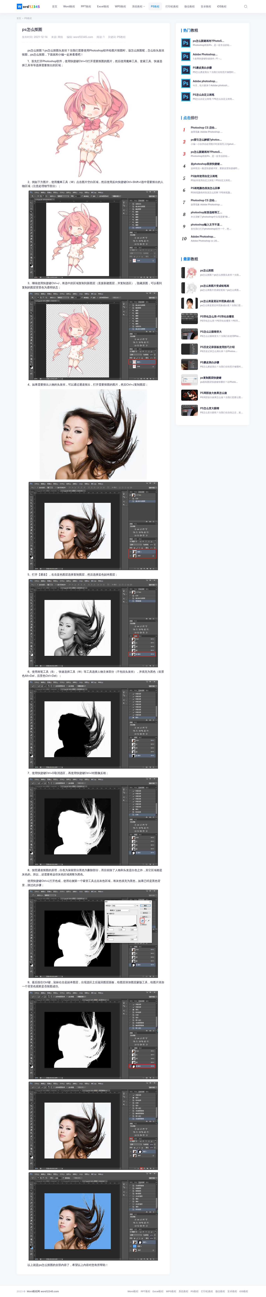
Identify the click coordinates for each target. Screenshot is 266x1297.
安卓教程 (232, 1291)
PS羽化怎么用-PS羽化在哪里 (220, 319)
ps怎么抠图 (220, 273)
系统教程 (183, 1291)
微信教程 (220, 1291)
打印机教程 (207, 1291)
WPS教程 (171, 1291)
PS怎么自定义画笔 (213, 97)
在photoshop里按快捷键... (215, 166)
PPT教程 (145, 1291)
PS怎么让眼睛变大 (220, 334)
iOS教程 (243, 1291)
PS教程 (28, 18)
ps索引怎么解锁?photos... (213, 142)
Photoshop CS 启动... (206, 130)
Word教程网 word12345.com (43, 1291)
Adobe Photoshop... (207, 56)
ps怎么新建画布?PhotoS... (212, 43)
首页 (19, 18)
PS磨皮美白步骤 (214, 70)
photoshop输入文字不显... (211, 227)
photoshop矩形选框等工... (210, 214)
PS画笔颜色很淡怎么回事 (211, 190)
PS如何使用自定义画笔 (211, 178)
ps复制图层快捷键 (219, 380)
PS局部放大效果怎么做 (221, 395)
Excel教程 (158, 1291)
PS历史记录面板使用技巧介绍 (218, 349)
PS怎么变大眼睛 (221, 410)
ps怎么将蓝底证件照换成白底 (221, 303)
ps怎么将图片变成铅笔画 (220, 288)
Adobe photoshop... (211, 83)
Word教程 (132, 1291)
